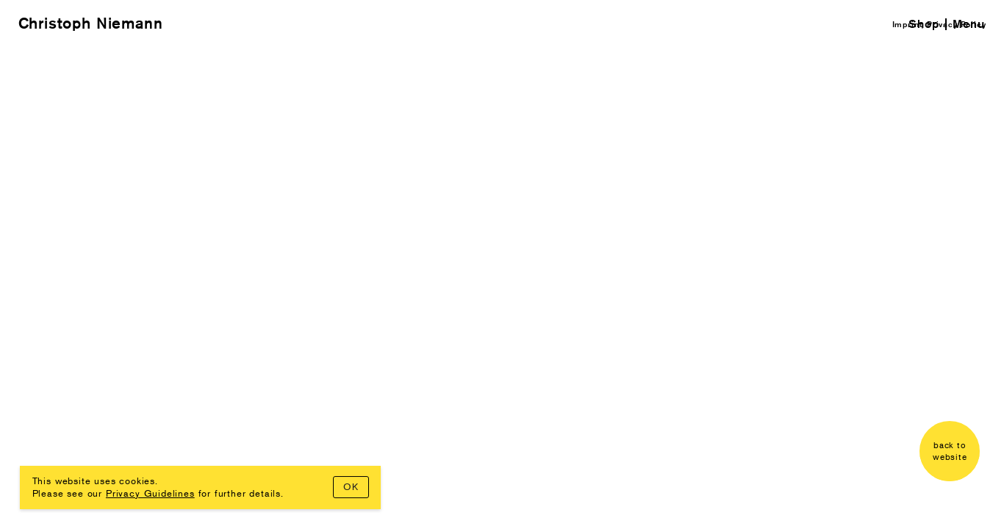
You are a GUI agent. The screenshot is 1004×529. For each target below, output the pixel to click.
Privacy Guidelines (150, 493)
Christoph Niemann (90, 23)
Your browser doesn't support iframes (502, 264)
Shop (923, 24)
